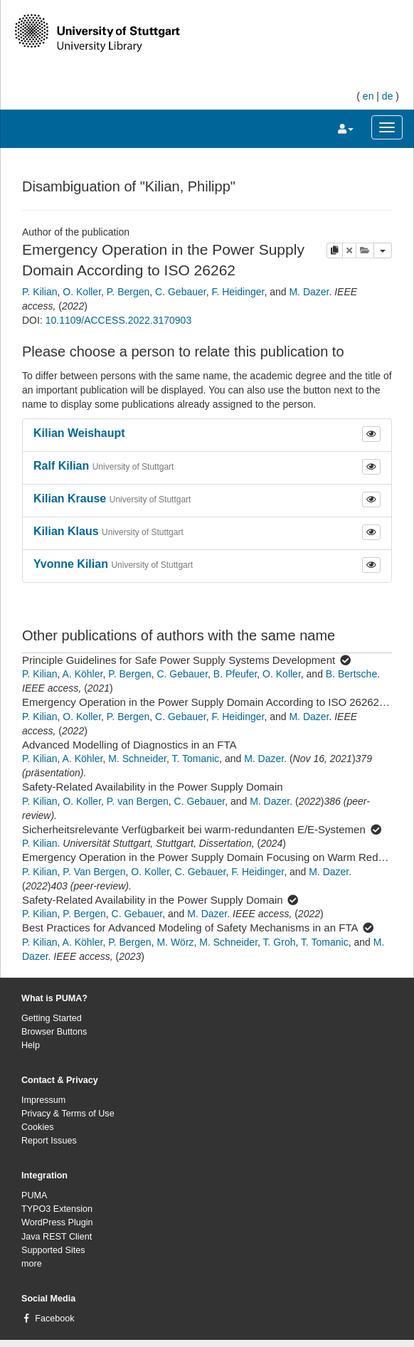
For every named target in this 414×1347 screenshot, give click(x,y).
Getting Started (51, 1018)
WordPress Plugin (57, 1222)
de (387, 96)
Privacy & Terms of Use (68, 1114)
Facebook (54, 1319)
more (31, 1264)
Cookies (37, 1127)
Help (30, 1045)
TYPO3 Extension (56, 1209)
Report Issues (49, 1141)
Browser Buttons (54, 1032)
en (368, 96)
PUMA (34, 1195)
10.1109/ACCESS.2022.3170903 (119, 320)
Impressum (43, 1100)
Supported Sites (53, 1250)
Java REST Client (56, 1237)
